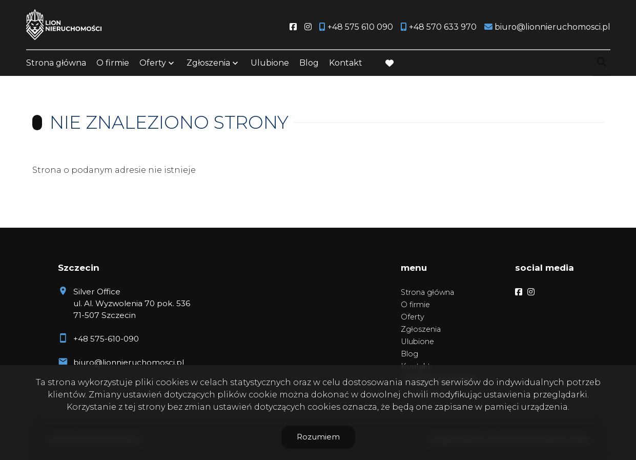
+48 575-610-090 (106, 339)
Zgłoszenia (208, 63)
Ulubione (270, 63)
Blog (309, 63)
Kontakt (345, 63)
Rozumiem (318, 437)
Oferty (152, 63)
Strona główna (56, 63)
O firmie (112, 63)
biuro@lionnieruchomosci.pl (128, 362)
